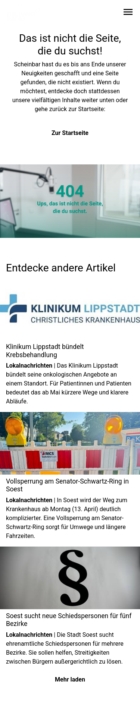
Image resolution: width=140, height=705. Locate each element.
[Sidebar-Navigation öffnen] (128, 13)
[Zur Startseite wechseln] (24, 13)
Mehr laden (70, 679)
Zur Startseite (70, 132)
